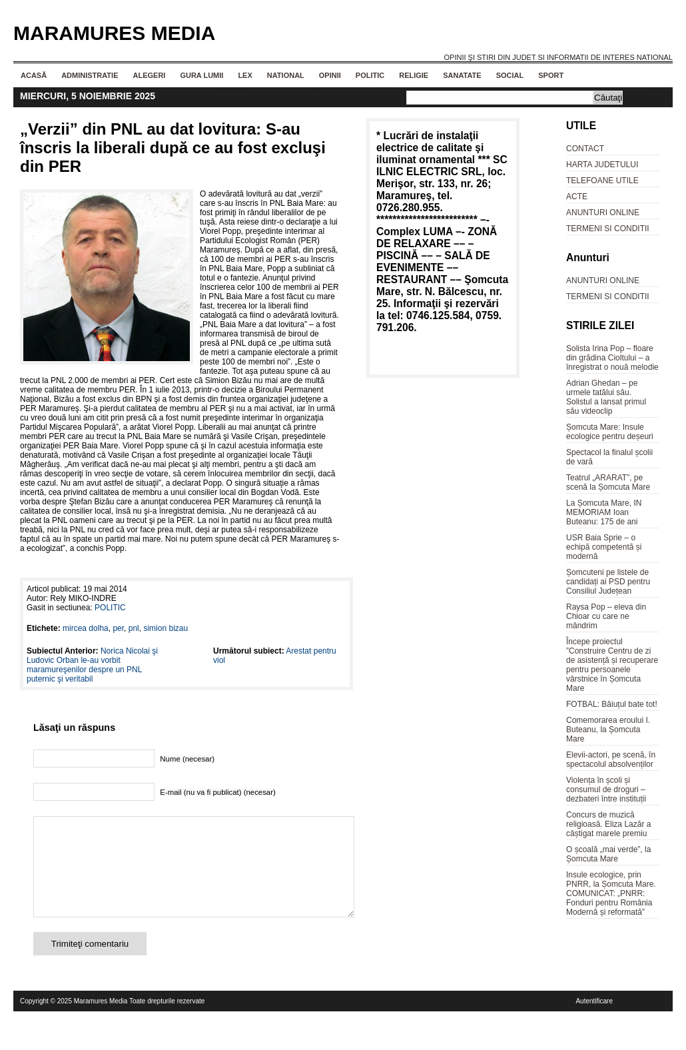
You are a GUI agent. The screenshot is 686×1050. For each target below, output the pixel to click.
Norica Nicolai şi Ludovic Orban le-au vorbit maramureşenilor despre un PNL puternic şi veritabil (92, 665)
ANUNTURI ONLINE (602, 212)
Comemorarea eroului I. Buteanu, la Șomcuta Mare (608, 730)
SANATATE (462, 75)
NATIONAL (285, 75)
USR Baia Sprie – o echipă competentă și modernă (603, 547)
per (118, 628)
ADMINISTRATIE (89, 75)
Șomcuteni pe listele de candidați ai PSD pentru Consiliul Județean (608, 582)
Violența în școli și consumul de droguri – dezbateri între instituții (606, 789)
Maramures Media (114, 33)
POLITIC (370, 75)
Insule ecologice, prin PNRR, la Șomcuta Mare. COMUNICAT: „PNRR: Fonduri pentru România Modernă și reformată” (611, 893)
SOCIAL (510, 75)
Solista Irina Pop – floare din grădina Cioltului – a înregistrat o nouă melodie (612, 358)
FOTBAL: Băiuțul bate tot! (611, 704)
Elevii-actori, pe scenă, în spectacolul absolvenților (610, 759)
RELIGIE (413, 75)
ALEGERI (149, 75)
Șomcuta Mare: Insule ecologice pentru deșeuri (609, 431)
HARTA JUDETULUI (602, 164)
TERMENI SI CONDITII (607, 228)
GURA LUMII (201, 75)
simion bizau (165, 628)
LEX (245, 75)
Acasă (34, 75)
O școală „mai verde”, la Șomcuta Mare (608, 854)
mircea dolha (86, 628)
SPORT (550, 75)
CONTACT (585, 148)
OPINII (330, 75)
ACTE (576, 196)
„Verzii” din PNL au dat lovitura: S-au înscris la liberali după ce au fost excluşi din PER (173, 147)
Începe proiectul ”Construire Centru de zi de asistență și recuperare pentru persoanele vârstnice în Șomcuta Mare (612, 665)
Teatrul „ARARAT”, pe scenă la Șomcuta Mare (608, 482)
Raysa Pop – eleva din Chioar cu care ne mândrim (606, 616)
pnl (134, 628)
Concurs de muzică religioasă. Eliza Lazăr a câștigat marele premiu (608, 824)
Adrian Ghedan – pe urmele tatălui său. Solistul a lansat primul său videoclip (606, 397)
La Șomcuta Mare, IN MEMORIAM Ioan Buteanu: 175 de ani (603, 512)
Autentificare (594, 1021)
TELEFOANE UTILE (602, 180)
